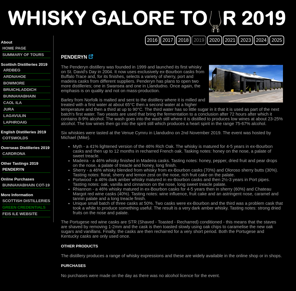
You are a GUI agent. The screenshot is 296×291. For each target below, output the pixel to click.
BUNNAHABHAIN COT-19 (26, 185)
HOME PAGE (14, 48)
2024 (261, 40)
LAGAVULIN (14, 115)
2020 (214, 40)
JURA (8, 109)
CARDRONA (13, 153)
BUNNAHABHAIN (19, 96)
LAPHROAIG (15, 122)
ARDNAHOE (14, 76)
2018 (183, 40)
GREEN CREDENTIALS (24, 207)
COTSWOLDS (15, 138)
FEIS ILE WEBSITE (19, 214)
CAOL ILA (12, 102)
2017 (168, 40)
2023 (245, 40)
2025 (276, 40)
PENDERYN (13, 169)
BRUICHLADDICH (19, 89)
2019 (199, 40)
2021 (230, 40)
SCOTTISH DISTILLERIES (26, 201)
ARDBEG (11, 70)
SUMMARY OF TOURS (23, 54)
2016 (152, 40)
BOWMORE (14, 83)
